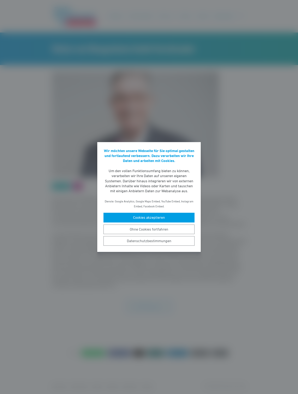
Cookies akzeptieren (149, 217)
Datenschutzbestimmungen (149, 241)
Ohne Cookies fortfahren (149, 229)
